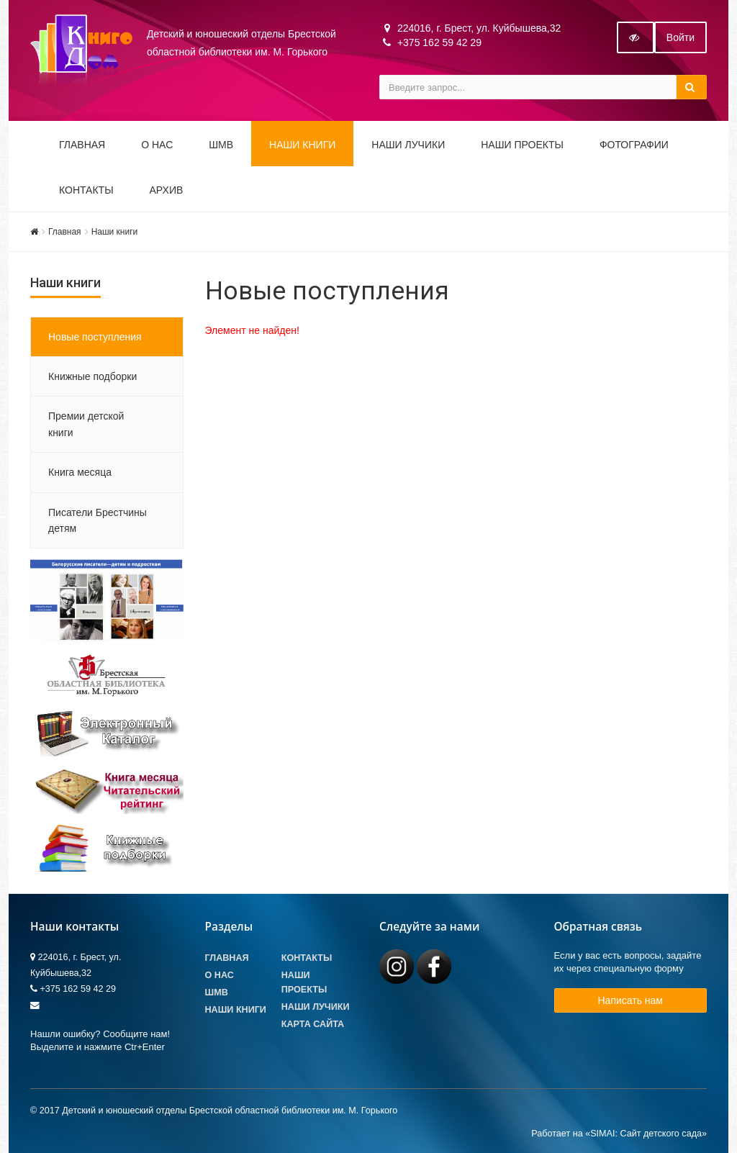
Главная (82, 144)
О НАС (157, 144)
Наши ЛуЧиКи (408, 144)
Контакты (86, 190)
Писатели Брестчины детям (97, 520)
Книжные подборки (92, 376)
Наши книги (302, 144)
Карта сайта (312, 1024)
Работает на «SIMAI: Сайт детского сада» (619, 1134)
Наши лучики (315, 1007)
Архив (167, 190)
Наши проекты (522, 144)
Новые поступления (95, 337)
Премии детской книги (86, 424)
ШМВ (221, 144)
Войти (680, 37)
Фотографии (634, 144)
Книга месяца (80, 472)
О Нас (219, 975)
